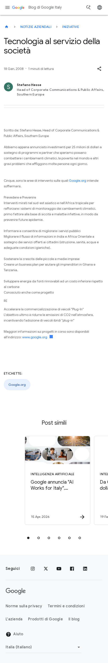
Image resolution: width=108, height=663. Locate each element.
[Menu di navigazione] (7, 7)
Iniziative (70, 27)
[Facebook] (72, 568)
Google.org (77, 180)
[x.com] (45, 568)
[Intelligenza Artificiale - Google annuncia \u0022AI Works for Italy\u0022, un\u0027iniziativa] (56, 480)
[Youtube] (59, 568)
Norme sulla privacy (24, 606)
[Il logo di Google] (16, 591)
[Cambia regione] (44, 647)
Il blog (74, 619)
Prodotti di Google (45, 619)
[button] (99, 69)
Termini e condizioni (66, 606)
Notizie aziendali (35, 27)
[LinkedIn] (85, 568)
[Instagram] (32, 568)
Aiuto (14, 634)
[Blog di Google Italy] (6, 26)
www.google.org (37, 337)
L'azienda (14, 619)
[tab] (28, 538)
